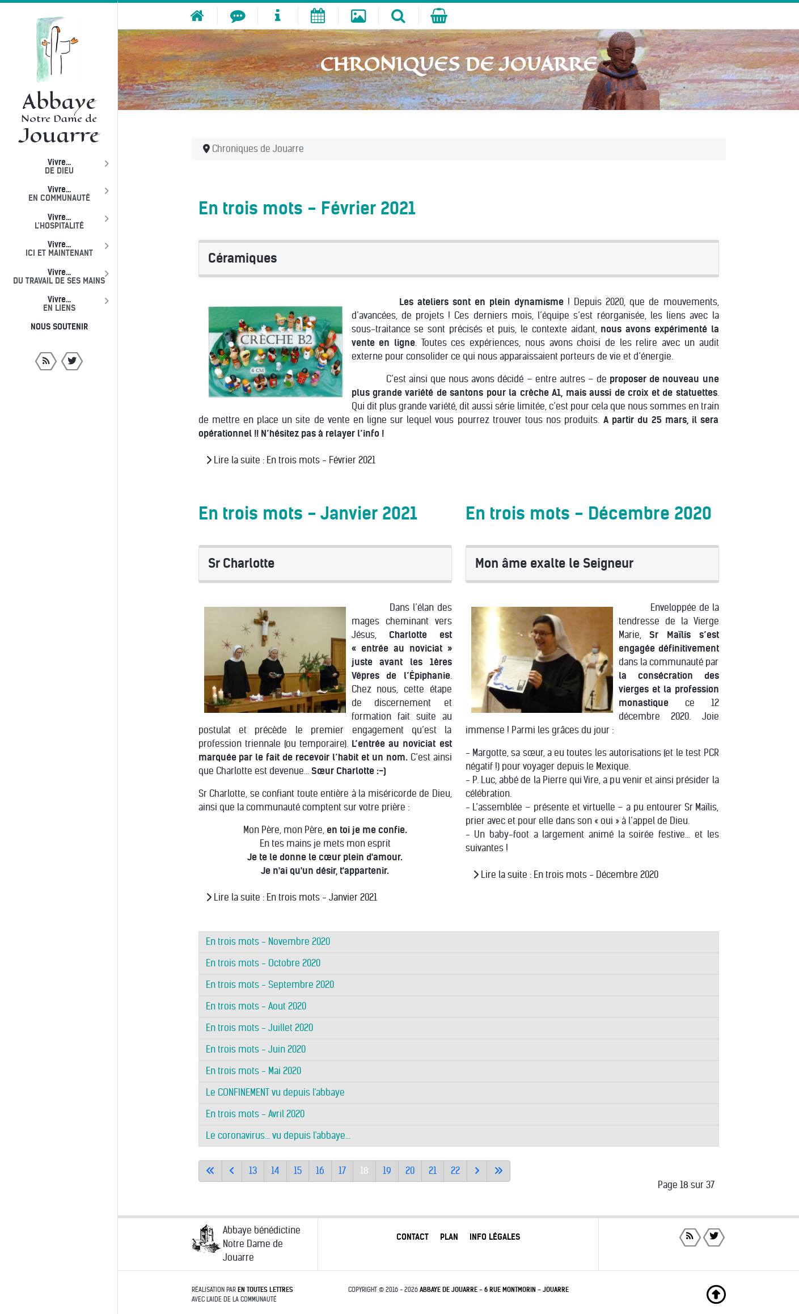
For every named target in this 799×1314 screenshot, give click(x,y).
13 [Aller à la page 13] (253, 1170)
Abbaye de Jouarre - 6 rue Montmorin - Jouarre (494, 1290)
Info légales (495, 1237)
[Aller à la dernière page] (498, 1171)
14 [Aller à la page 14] (275, 1170)
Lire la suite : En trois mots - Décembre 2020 (565, 874)
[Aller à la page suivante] (477, 1171)
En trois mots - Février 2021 (307, 208)
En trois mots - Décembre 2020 (589, 513)
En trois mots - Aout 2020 (256, 1006)
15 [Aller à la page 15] (298, 1170)
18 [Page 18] (364, 1170)
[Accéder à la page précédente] (232, 1171)
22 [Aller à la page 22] (455, 1170)
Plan (449, 1237)
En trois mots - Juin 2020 (256, 1049)
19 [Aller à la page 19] (387, 1170)
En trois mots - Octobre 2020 (263, 963)
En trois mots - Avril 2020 (255, 1114)
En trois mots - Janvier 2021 (307, 513)
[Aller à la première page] (210, 1171)
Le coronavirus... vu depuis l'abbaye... (278, 1135)
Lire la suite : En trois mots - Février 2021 (290, 460)
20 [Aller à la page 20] (410, 1170)
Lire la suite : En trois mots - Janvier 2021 (291, 897)
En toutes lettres (265, 1290)
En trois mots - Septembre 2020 (270, 984)
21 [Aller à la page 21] (433, 1170)
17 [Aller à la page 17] (342, 1170)
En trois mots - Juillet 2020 (259, 1028)
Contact (412, 1237)
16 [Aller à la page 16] (320, 1170)
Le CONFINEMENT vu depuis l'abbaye (275, 1092)
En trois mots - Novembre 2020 (268, 941)
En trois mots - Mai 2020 (253, 1071)
